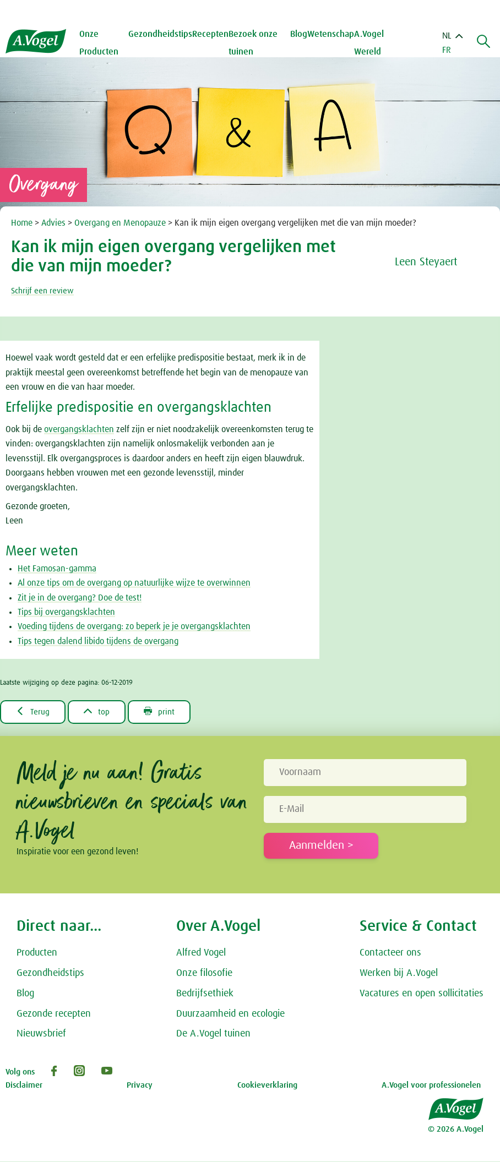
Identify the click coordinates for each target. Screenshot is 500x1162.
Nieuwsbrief (41, 1034)
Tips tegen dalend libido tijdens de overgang (98, 641)
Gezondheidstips (50, 974)
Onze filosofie (204, 974)
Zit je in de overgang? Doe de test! (80, 597)
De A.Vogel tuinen (213, 1034)
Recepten (213, 34)
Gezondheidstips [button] (163, 34)
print (165, 712)
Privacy (140, 1086)
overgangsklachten (79, 429)
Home (23, 223)
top (99, 712)
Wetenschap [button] (331, 34)
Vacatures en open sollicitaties (421, 994)
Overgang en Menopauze (121, 223)
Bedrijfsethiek (204, 994)
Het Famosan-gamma (57, 568)
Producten (37, 953)
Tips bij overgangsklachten (66, 612)
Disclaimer (24, 1086)
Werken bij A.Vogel (399, 974)
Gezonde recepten (54, 1014)
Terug (34, 712)
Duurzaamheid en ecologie (230, 1014)
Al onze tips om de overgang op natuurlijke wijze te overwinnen (134, 583)
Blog (299, 34)
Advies (54, 223)
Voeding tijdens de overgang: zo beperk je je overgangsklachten (134, 626)
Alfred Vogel (201, 953)
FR (446, 50)
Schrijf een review (44, 290)
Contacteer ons (390, 953)
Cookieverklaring (267, 1086)
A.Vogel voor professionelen (431, 1086)
